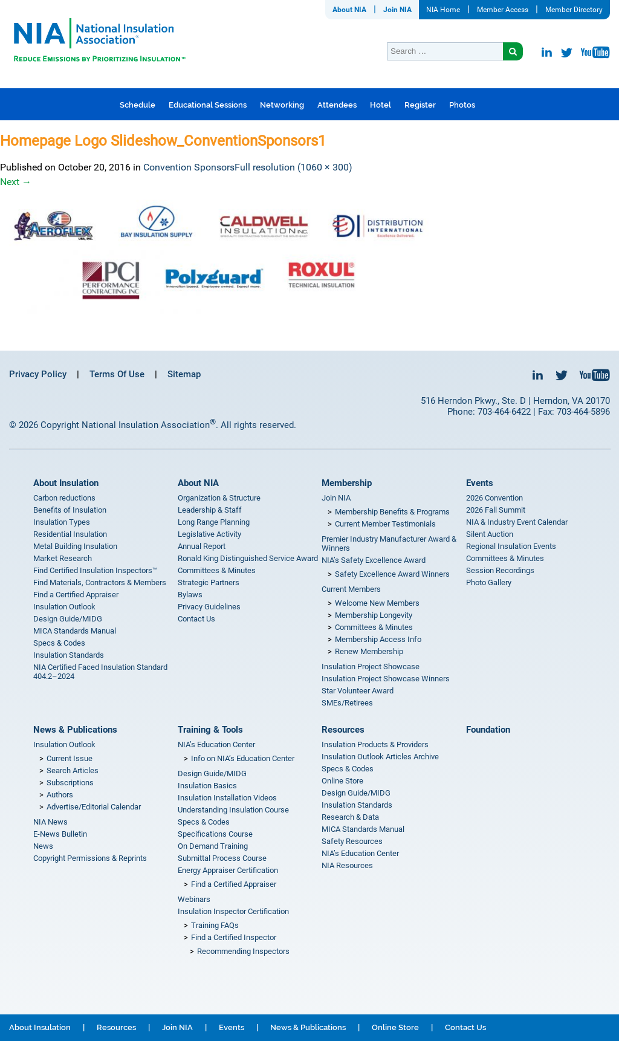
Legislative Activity (209, 534)
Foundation (488, 729)
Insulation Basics (207, 785)
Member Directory (574, 9)
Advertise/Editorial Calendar (94, 806)
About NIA (349, 9)
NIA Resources (347, 865)
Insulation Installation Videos (227, 797)
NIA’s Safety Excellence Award (374, 560)
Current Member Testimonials (385, 523)
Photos (462, 104)
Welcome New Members (377, 603)
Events (479, 483)
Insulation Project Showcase (371, 666)
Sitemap (184, 374)
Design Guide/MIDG (67, 618)
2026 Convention (494, 497)
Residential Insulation (70, 534)
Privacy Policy (37, 374)
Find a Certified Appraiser (75, 594)
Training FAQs (215, 925)
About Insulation (66, 483)
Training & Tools (210, 729)
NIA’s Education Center (216, 744)
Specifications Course (215, 833)
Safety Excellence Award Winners (392, 574)
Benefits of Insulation (69, 509)
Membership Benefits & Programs (392, 511)
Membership (347, 483)
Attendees (337, 104)
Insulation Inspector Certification (233, 911)
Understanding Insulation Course (233, 809)
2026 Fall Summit (495, 509)
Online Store (342, 780)
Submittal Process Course (222, 858)
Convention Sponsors (189, 167)
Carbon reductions (64, 497)
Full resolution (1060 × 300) (293, 167)
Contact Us (196, 618)
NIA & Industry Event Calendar (517, 522)
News (43, 846)
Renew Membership (369, 651)
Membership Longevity (373, 615)
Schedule (137, 104)
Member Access (502, 9)
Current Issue (69, 758)
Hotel (380, 104)
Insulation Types (61, 522)
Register (420, 104)
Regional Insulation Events (511, 546)
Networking (282, 104)
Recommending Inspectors (243, 951)
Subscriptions (70, 782)
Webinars (194, 899)
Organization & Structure (219, 497)
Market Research (62, 558)
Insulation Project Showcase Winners (386, 678)
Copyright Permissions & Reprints (90, 858)
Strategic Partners (208, 582)
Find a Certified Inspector (233, 937)
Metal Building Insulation (75, 546)
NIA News (50, 821)
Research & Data (350, 817)
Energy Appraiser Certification (228, 870)
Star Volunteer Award (358, 690)
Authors (60, 794)
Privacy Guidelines (209, 606)
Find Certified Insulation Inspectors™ (95, 570)
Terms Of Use (116, 374)
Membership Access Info (378, 639)
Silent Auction (489, 534)
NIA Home (443, 9)
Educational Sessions (208, 104)
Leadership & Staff (210, 509)
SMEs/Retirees (347, 702)
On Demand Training (213, 846)
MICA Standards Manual (74, 630)
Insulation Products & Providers (375, 744)
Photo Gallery (488, 582)
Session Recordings (500, 570)
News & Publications (75, 729)
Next (15, 181)
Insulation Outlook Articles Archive (380, 756)
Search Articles (73, 770)
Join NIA (397, 9)
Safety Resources (352, 841)
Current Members (351, 589)
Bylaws (190, 594)
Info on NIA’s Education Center (242, 758)
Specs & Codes (59, 642)
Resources (343, 729)
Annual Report (201, 546)
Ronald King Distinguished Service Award (248, 558)
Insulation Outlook (64, 606)
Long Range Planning (214, 522)
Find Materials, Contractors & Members (99, 582)
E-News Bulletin (60, 833)
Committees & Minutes (217, 570)
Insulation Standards (68, 655)
